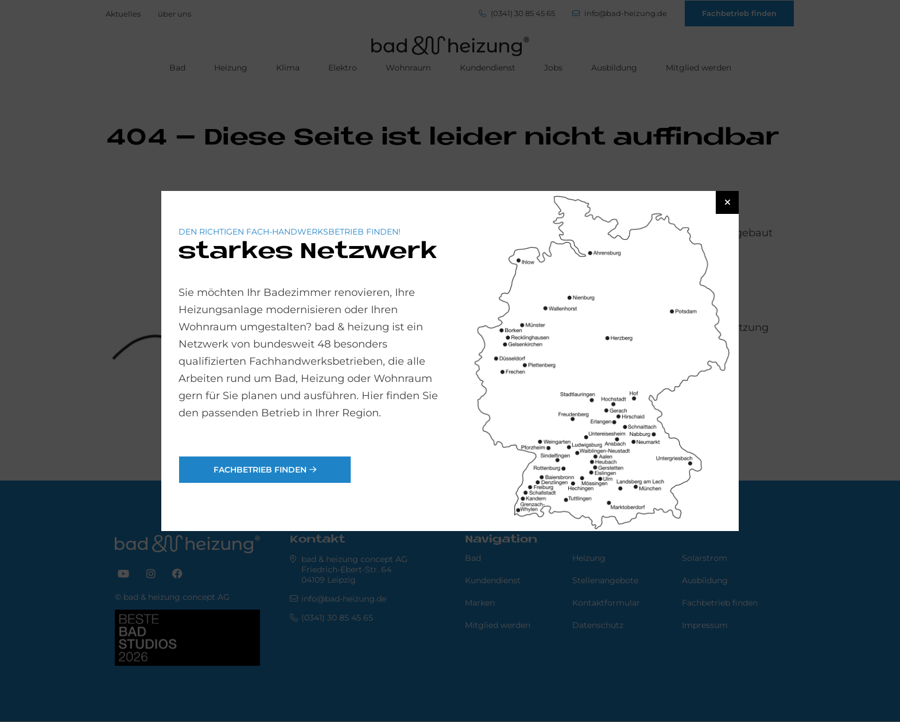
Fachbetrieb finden (260, 470)
